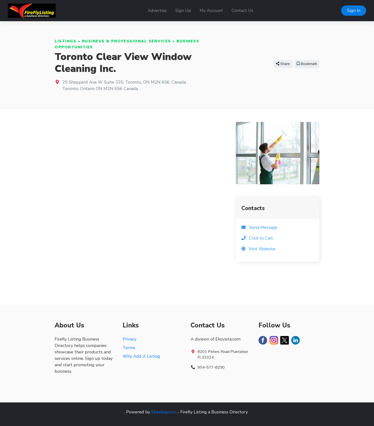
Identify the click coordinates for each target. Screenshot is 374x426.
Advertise (157, 10)
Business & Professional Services (126, 41)
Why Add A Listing (141, 356)
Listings (65, 41)
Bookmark (307, 63)
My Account (211, 10)
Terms (129, 348)
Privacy (129, 339)
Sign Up (183, 10)
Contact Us (242, 10)
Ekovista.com (163, 412)
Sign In (353, 10)
